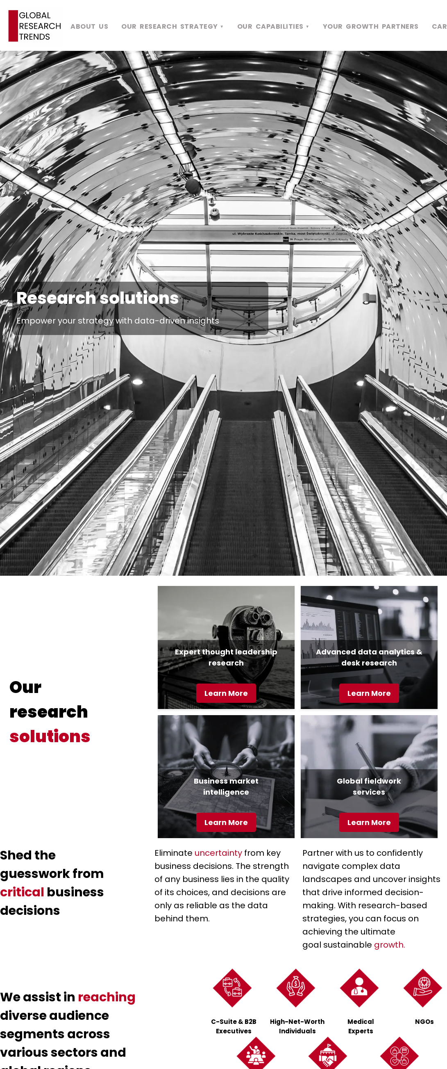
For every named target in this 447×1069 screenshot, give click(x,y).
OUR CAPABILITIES (273, 26)
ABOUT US (89, 26)
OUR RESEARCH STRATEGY (172, 26)
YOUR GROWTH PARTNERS (371, 26)
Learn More (226, 693)
